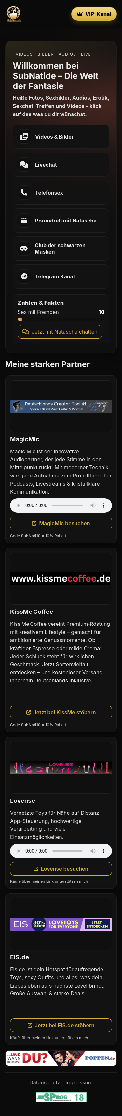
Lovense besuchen (61, 869)
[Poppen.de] (61, 1058)
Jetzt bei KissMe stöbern (61, 712)
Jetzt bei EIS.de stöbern (61, 1025)
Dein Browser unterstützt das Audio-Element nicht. (61, 505)
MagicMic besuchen (61, 523)
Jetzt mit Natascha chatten (59, 332)
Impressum (79, 1082)
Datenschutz (44, 1082)
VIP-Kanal (94, 14)
